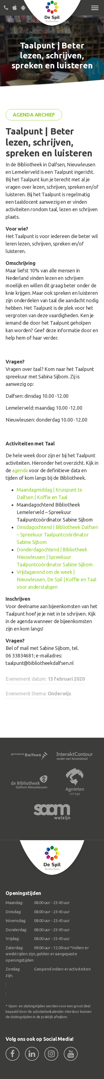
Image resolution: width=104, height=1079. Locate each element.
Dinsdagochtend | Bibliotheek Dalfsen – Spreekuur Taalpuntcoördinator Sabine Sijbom (57, 534)
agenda (20, 470)
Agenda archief (34, 114)
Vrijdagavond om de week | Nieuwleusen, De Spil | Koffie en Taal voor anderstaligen (57, 579)
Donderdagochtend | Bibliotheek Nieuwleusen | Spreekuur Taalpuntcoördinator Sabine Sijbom (55, 557)
